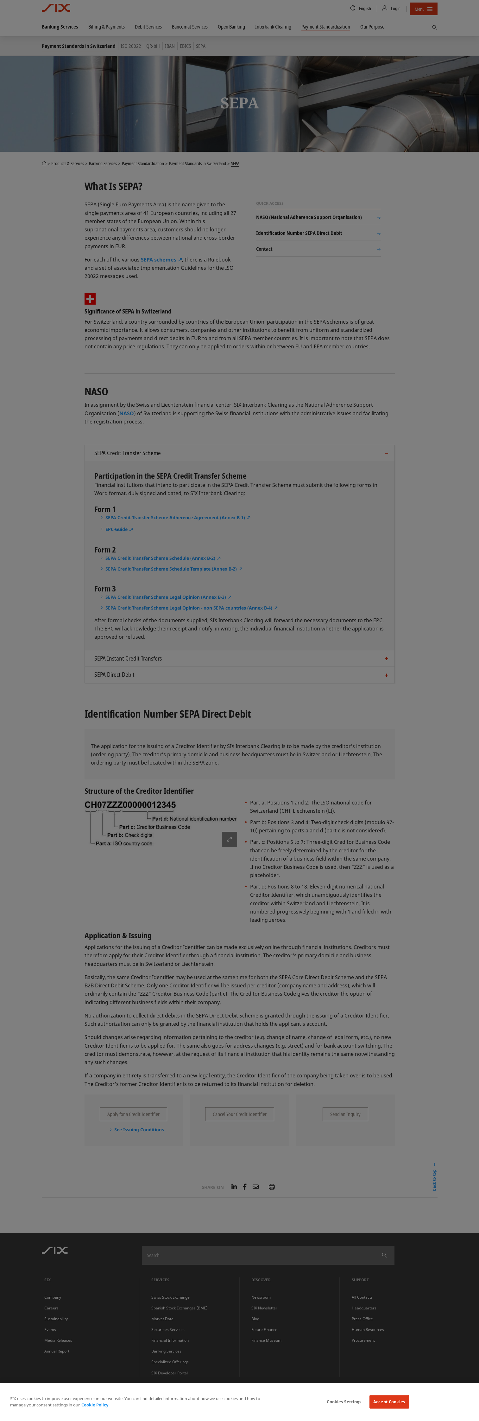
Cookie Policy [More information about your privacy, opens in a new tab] (94, 1405)
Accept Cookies (389, 1402)
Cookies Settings (344, 1402)
